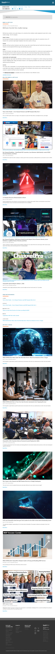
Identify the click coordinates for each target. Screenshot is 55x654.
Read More (5, 117)
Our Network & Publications (9, 635)
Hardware (5, 75)
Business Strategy (16, 280)
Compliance (15, 6)
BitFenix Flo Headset (9, 72)
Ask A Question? (9, 644)
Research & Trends (38, 150)
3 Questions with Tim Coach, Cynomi (11, 315)
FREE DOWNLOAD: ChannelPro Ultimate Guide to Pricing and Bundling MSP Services (24, 560)
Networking (43, 280)
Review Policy (45, 633)
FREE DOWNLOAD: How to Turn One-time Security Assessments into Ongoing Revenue (24, 402)
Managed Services (12, 109)
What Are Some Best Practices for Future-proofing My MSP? (16, 310)
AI (11, 6)
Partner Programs (20, 109)
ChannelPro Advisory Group (8, 637)
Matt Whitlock (10, 155)
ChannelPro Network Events (18, 628)
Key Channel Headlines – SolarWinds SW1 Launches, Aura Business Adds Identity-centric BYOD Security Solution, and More (26, 153)
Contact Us (45, 631)
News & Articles (8, 22)
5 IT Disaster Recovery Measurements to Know (14, 197)
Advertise (26, 628)
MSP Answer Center (8, 604)
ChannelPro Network (14, 25)
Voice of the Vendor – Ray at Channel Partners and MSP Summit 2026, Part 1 (19, 305)
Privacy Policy (45, 635)
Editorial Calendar (9, 632)
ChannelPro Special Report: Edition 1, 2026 (13, 283)
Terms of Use (45, 634)
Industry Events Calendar (19, 632)
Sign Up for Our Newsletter (9, 640)
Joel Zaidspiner (11, 113)
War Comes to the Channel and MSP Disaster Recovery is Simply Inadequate (22, 481)
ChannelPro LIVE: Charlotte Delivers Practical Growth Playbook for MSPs (21, 441)
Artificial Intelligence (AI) (8, 150)
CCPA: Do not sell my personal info (45, 640)
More (29, 6)
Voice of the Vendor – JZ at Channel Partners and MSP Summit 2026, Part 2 (19, 300)
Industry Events (30, 280)
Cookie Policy (45, 637)
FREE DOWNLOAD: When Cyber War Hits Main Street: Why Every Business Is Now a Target (23, 320)
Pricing (26, 6)
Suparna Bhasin (10, 483)
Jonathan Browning (11, 442)
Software (26, 109)
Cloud (4, 109)
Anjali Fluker (11, 522)
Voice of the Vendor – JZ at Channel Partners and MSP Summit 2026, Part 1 (21, 111)
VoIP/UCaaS (9, 75)
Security (43, 150)
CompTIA (10, 199)
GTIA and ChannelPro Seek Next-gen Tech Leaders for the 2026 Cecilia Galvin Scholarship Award (27, 520)
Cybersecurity (20, 6)
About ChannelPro (9, 628)
